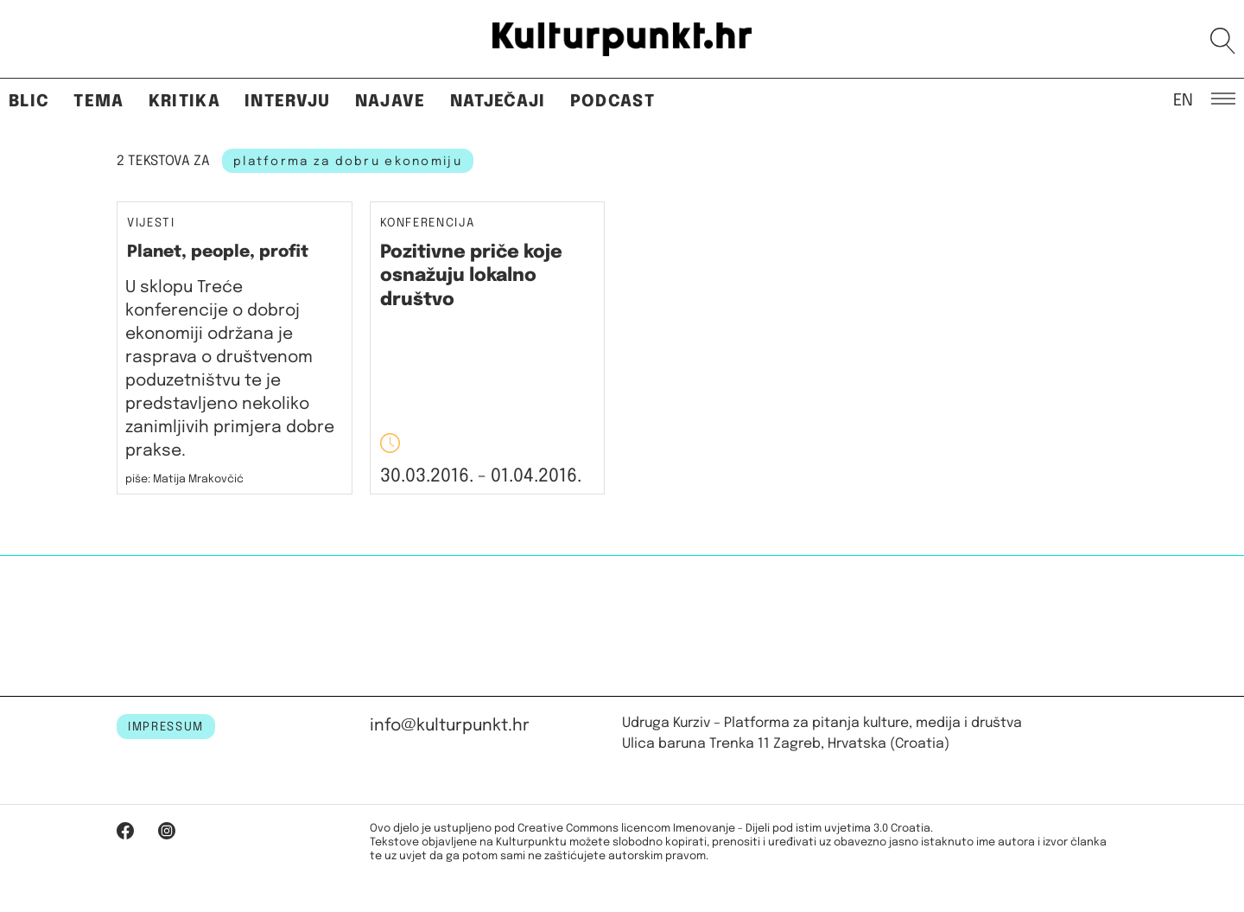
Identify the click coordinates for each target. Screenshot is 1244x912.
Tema (98, 101)
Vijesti (151, 223)
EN (1183, 99)
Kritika (184, 101)
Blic (29, 101)
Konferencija (427, 223)
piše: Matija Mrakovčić (184, 479)
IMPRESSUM (166, 727)
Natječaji (498, 101)
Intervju (287, 101)
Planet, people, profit (217, 252)
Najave (390, 101)
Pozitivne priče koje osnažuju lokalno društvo (471, 276)
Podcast (612, 101)
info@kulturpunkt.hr (450, 725)
